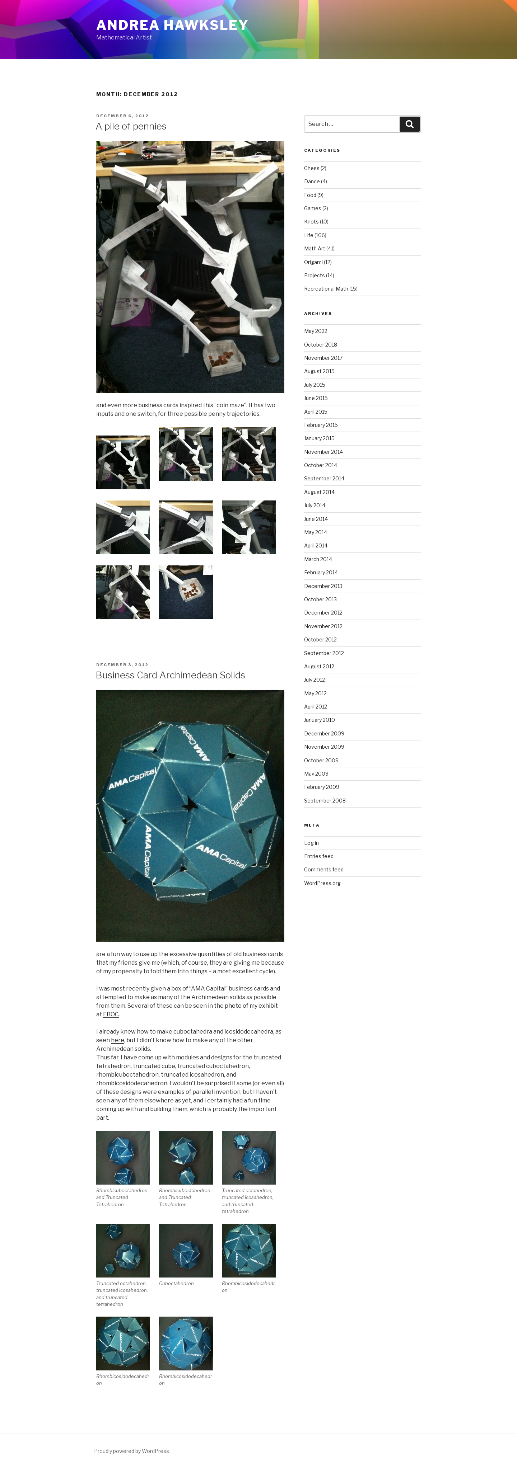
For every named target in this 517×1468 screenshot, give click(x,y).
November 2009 (324, 747)
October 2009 (321, 760)
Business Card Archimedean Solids (170, 675)
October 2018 (320, 345)
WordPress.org (322, 883)
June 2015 (316, 398)
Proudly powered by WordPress (131, 1451)
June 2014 (316, 519)
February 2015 (321, 425)
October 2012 (320, 639)
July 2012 (314, 680)
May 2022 (315, 331)
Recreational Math (326, 289)
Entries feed (319, 856)
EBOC (111, 1014)
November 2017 (323, 358)
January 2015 (319, 438)
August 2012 (319, 666)
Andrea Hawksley (172, 25)
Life (308, 235)
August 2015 (319, 371)
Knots (311, 221)
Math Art (314, 248)
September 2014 (324, 478)
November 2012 (323, 626)
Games (312, 208)
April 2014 (315, 545)
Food (310, 195)
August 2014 (319, 492)
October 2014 (320, 465)
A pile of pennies (131, 126)
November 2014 (323, 452)
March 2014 (318, 559)
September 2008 (325, 800)
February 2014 (321, 572)
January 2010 (319, 720)
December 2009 (324, 733)
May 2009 (316, 774)
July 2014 (314, 505)
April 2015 (315, 412)
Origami (313, 262)
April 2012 (315, 707)
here (117, 1040)
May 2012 (315, 693)
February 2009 (321, 787)
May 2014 (315, 532)
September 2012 (324, 653)
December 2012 (323, 613)
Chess (312, 168)
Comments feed (324, 869)
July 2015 (314, 385)
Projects (314, 275)
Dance (312, 181)
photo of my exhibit (251, 1005)
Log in (311, 843)
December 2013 (323, 586)
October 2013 (320, 599)
